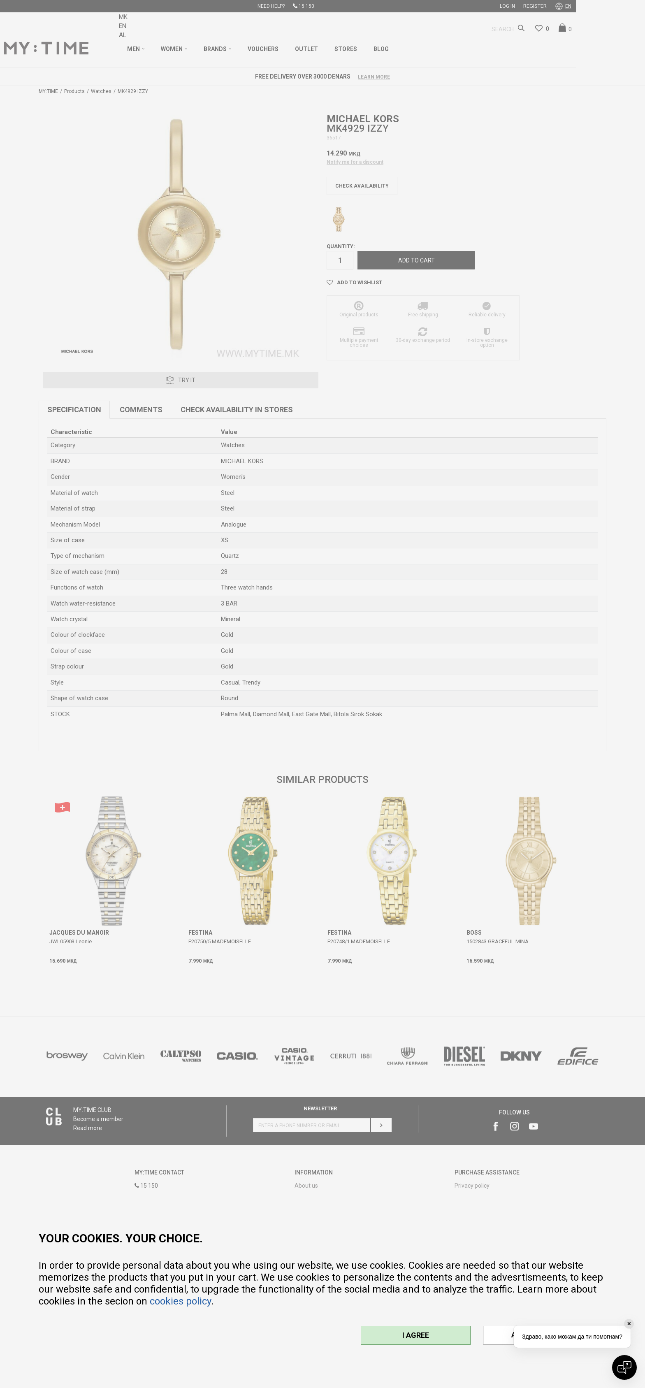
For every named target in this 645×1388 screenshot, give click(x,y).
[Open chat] (624, 1367)
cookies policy (180, 1301)
